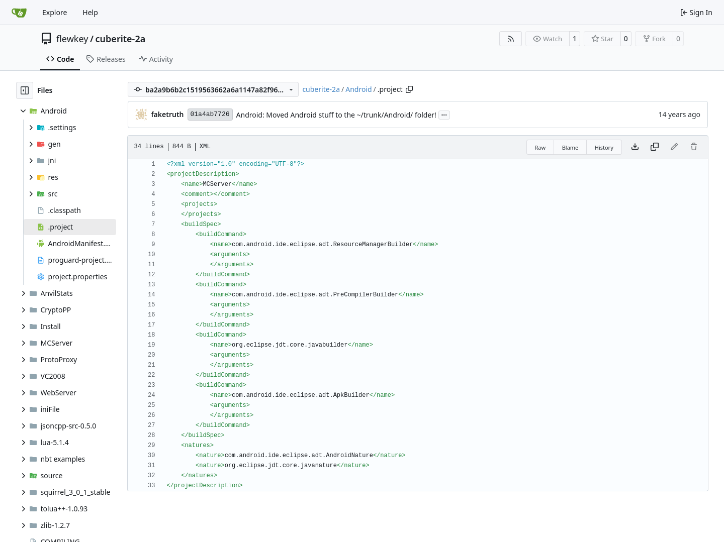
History (604, 147)
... (444, 114)
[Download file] (635, 147)
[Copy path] (409, 89)
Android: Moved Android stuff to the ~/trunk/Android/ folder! (336, 115)
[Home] (19, 13)
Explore (54, 12)
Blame (570, 147)
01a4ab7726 (210, 114)
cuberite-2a (121, 39)
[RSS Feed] (510, 38)
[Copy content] (655, 147)
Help (90, 12)
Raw (540, 147)
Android (358, 89)
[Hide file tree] (24, 90)
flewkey (72, 39)
